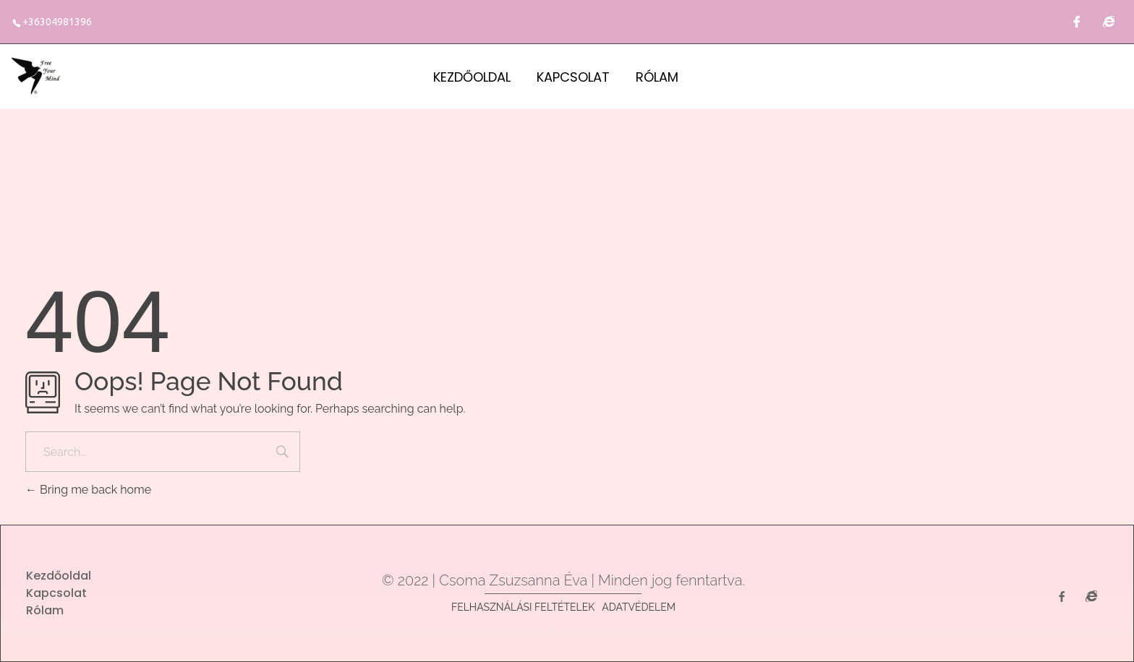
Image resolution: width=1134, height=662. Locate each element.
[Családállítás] (1109, 22)
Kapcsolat (573, 77)
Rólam (657, 77)
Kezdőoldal (472, 77)
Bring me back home (88, 489)
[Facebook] (1077, 22)
